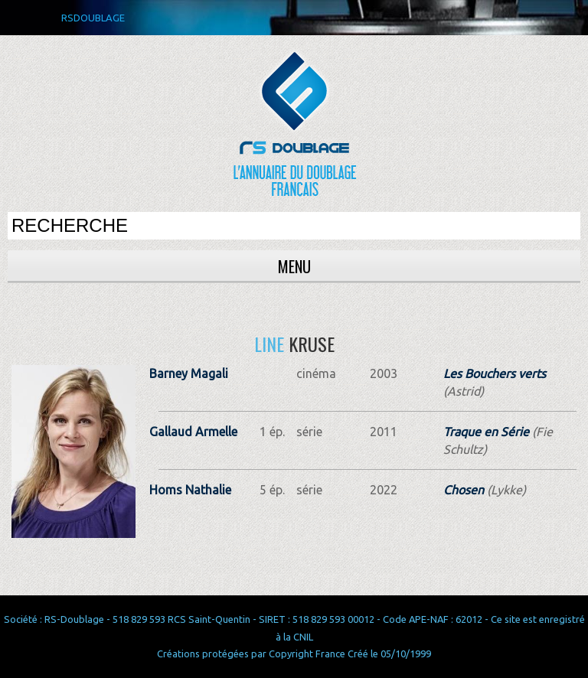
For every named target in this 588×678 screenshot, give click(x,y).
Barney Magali (188, 373)
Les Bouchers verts (494, 373)
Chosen (463, 490)
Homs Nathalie (190, 490)
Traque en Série (486, 431)
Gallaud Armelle (193, 431)
